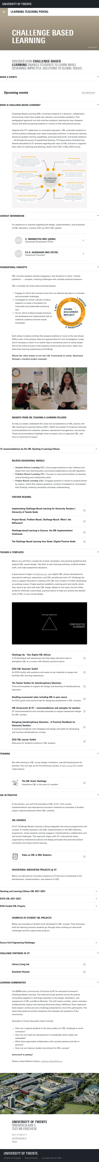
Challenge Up (41, 574)
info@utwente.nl (19, 1138)
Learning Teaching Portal (30, 11)
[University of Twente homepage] (17, 4)
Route (14, 1141)
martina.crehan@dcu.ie (51, 1061)
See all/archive (88, 92)
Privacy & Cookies (31, 1158)
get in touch (67, 766)
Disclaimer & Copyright (12, 1158)
